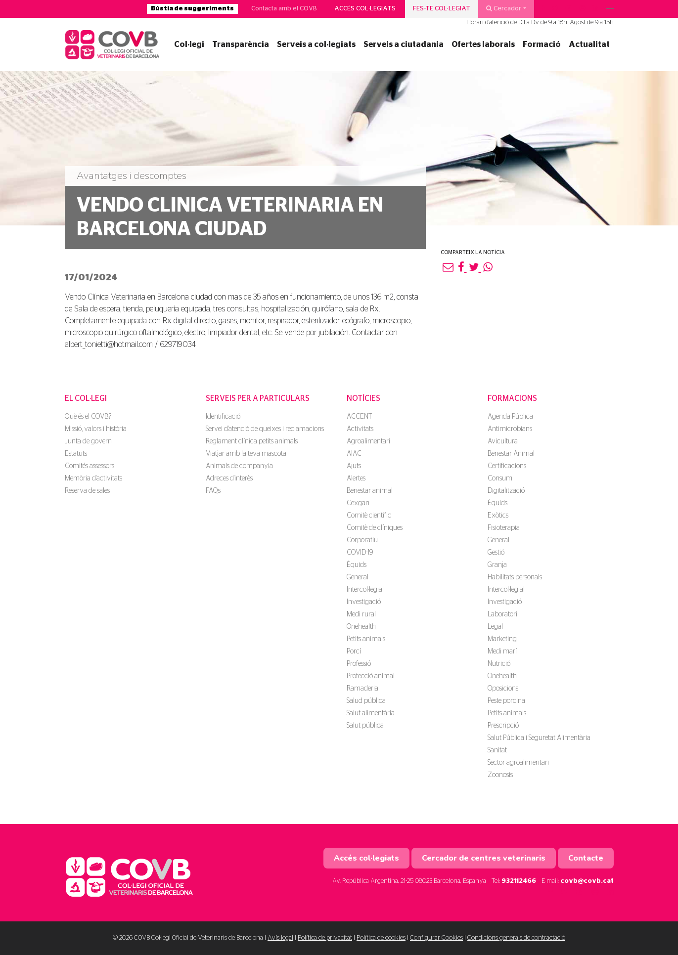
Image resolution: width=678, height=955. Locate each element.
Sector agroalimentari (518, 762)
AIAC (354, 453)
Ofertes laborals (483, 44)
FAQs (213, 490)
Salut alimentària (371, 713)
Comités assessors (89, 466)
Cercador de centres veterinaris (483, 858)
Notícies (363, 398)
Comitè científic (369, 515)
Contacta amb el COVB (284, 8)
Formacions (512, 398)
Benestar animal (370, 490)
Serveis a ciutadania (403, 44)
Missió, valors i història (96, 429)
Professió (359, 663)
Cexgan (358, 503)
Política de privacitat (325, 938)
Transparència (240, 44)
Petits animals (366, 639)
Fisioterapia (504, 527)
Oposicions (503, 688)
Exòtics (498, 515)
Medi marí (502, 651)
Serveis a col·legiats (316, 44)
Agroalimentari (368, 441)
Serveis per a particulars (258, 398)
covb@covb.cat (587, 881)
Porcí (354, 651)
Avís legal (280, 938)
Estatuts (76, 453)
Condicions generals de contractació (516, 938)
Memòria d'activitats (93, 478)
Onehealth (361, 626)
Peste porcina (506, 700)
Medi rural (361, 614)
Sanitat (497, 750)
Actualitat (589, 44)
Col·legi (189, 44)
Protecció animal (371, 676)
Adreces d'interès (229, 478)
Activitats (360, 429)
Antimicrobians (510, 429)
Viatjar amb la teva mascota (246, 453)
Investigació (364, 602)
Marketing (502, 639)
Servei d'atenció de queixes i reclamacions (265, 429)
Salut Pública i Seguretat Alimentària (539, 738)
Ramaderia (362, 688)
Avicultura (503, 441)
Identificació (223, 416)
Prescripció (503, 725)
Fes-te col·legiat (441, 8)
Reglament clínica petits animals (252, 441)
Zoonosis (500, 775)
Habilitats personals (515, 577)
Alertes (356, 478)
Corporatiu (362, 540)
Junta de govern (88, 441)
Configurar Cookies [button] (436, 938)
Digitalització (506, 490)
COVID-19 (360, 552)
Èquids (356, 565)
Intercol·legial (365, 589)
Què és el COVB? (88, 416)
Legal (495, 626)
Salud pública (366, 700)
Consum (500, 478)
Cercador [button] (503, 8)
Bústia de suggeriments (192, 8)
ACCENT (359, 416)
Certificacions (507, 466)
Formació (542, 44)
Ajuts (354, 466)
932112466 (518, 881)
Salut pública (365, 725)
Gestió (496, 552)
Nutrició (499, 663)
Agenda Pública (510, 416)
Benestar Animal (511, 453)
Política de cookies (381, 938)
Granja (497, 565)
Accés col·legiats (365, 8)
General (357, 577)
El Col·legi (86, 398)
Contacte (585, 858)
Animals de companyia (239, 466)
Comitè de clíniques (375, 527)
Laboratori (502, 614)
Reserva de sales (87, 490)
